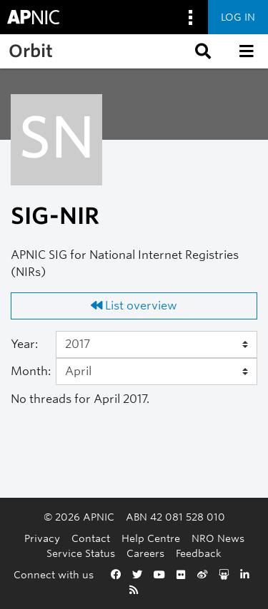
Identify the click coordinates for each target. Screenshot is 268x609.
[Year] (157, 344)
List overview (134, 305)
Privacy (42, 538)
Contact (90, 538)
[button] (201, 51)
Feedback (199, 553)
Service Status (80, 553)
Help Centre (150, 538)
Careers (145, 553)
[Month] (157, 371)
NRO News (218, 538)
